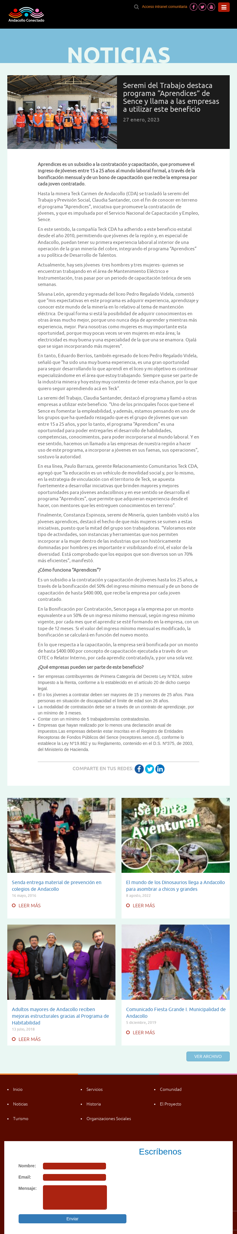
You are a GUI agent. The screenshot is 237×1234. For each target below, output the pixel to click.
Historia (94, 1104)
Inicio (18, 1089)
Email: (25, 1177)
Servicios (95, 1089)
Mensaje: (28, 1188)
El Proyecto (170, 1104)
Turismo (20, 1118)
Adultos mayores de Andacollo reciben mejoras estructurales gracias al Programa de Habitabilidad (60, 1016)
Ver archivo (208, 1056)
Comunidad (171, 1089)
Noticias (20, 1104)
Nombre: (27, 1165)
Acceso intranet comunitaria (164, 7)
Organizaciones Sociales (109, 1118)
